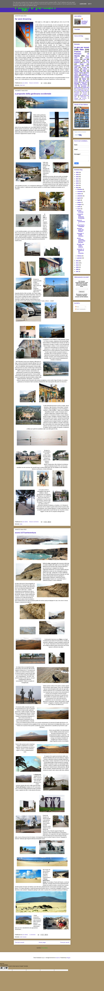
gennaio (79, 258)
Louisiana (84, 94)
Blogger (68, 957)
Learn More (83, 4)
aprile (79, 206)
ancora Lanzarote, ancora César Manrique (81, 240)
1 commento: (32, 934)
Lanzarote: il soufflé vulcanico (80, 235)
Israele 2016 (84, 91)
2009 (77, 267)
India (84, 71)
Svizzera (82, 99)
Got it (89, 4)
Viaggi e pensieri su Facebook (80, 131)
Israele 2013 (86, 87)
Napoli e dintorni (78, 72)
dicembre (80, 189)
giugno (79, 202)
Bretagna (82, 95)
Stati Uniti (22, 85)
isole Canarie (23, 937)
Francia (77, 52)
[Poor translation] (5, 968)
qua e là (86, 62)
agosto (79, 198)
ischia (76, 84)
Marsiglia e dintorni (80, 83)
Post (77, 306)
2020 (77, 172)
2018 (77, 176)
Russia (76, 95)
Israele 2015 (78, 80)
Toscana (85, 92)
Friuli (75, 86)
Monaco (76, 90)
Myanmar (76, 68)
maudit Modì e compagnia (80, 225)
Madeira (84, 78)
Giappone (77, 66)
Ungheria (76, 94)
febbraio (79, 255)
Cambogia (78, 88)
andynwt (58, 957)
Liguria (84, 79)
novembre (80, 191)
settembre (80, 195)
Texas (87, 90)
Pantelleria (76, 92)
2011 (77, 263)
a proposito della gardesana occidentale (33, 94)
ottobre (79, 193)
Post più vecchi (64, 942)
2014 (77, 185)
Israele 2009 (77, 87)
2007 (77, 271)
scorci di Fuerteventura (25, 533)
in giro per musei (81, 47)
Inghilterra (76, 99)
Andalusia (77, 61)
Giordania (84, 98)
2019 (77, 174)
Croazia (84, 67)
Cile (84, 59)
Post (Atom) (45, 947)
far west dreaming (23, 19)
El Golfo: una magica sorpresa (80, 246)
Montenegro (83, 96)
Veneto (76, 79)
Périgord (82, 90)
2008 (77, 269)
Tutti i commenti (80, 309)
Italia (21, 524)
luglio (79, 200)
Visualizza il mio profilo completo (84, 22)
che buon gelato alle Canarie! (80, 230)
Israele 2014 (84, 82)
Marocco (85, 88)
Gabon (84, 70)
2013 (77, 187)
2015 (77, 183)
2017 (77, 178)
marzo (79, 208)
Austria (77, 91)
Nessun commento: (34, 83)
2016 (77, 181)
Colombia (76, 71)
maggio (79, 204)
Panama (76, 98)
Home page (42, 942)
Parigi (82, 64)
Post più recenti (19, 942)
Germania (83, 86)
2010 (77, 265)
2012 (77, 260)
